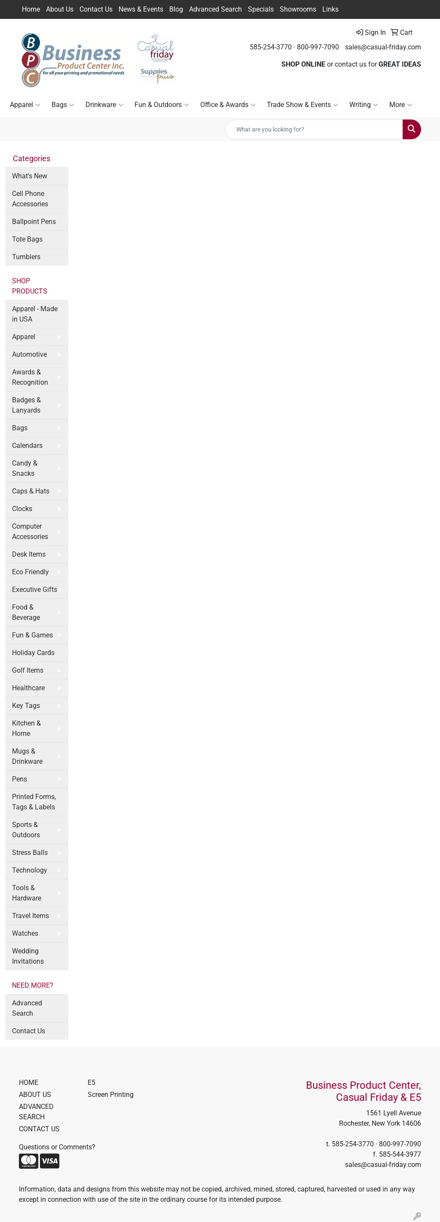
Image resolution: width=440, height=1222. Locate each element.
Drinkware (104, 105)
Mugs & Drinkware (27, 756)
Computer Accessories (30, 531)
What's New (29, 176)
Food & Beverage (26, 612)
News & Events (141, 9)
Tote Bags (27, 239)
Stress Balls (30, 852)
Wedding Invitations (28, 956)
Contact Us (96, 9)
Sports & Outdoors (26, 830)
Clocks (22, 509)
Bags (63, 105)
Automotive (29, 354)
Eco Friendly (30, 572)
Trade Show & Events (302, 105)
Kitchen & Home (26, 728)
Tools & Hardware (26, 893)
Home (31, 9)
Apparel (25, 105)
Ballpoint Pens (34, 221)
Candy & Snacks (24, 468)
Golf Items (27, 670)
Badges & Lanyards (26, 405)
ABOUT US (35, 1094)
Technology (29, 870)
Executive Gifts (34, 589)
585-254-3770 (271, 47)
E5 (91, 1082)
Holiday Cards (33, 653)
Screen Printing (111, 1094)
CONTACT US (39, 1129)
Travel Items (30, 916)
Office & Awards (228, 105)
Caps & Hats (30, 491)
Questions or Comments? (57, 1147)
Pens (19, 779)
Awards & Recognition (30, 377)
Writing (363, 105)
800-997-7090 (318, 47)
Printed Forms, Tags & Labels (34, 802)
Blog (176, 9)
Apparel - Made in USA (35, 314)
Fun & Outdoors (161, 105)
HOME (28, 1082)
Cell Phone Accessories (30, 199)
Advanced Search (215, 9)
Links (330, 9)
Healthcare (28, 688)
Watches (25, 933)
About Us (59, 9)
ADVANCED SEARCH (36, 1112)
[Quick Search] (314, 129)
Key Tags (26, 705)
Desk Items (29, 554)
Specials (261, 9)
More (400, 105)
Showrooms (298, 9)
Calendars (27, 445)
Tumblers (26, 257)
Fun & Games (32, 635)
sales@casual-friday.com (383, 47)
